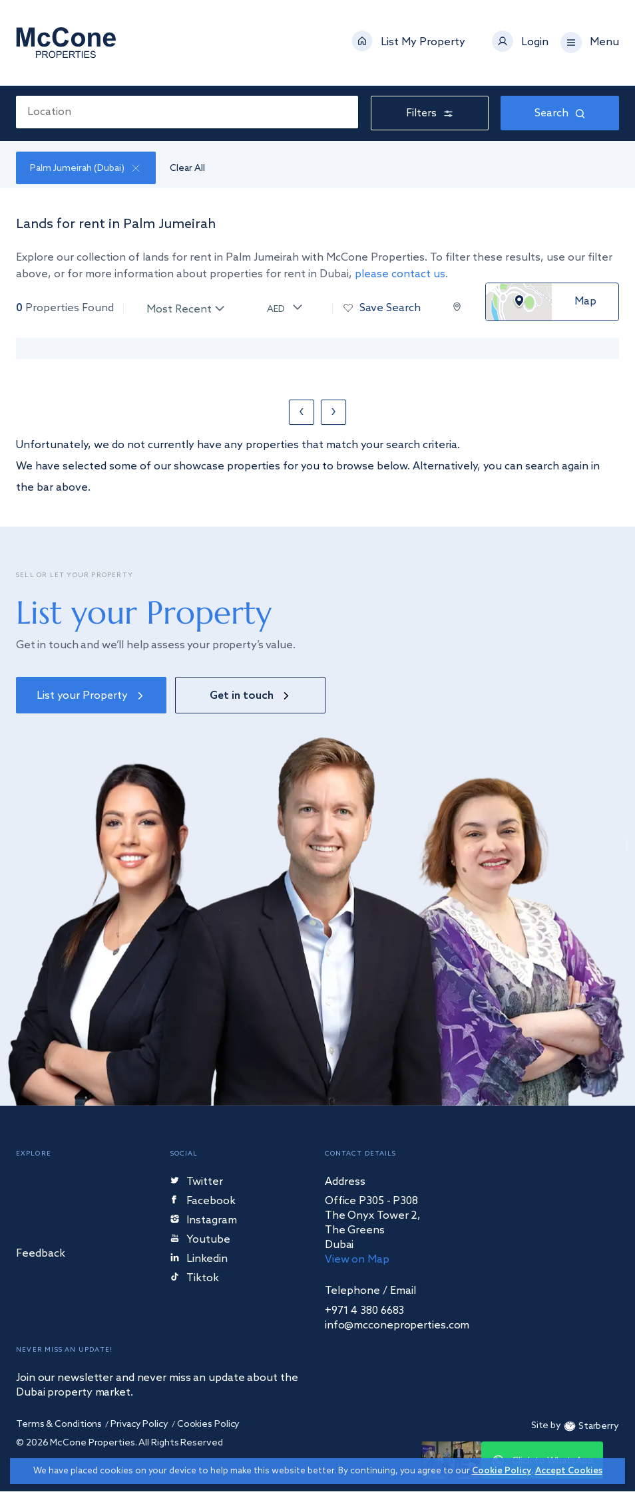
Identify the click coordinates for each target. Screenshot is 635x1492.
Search (560, 113)
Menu (604, 42)
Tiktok (194, 1279)
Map (585, 302)
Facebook (204, 1201)
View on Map (357, 1260)
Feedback (40, 1254)
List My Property (423, 42)
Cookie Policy (501, 1471)
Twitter (196, 1182)
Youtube (200, 1240)
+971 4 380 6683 (365, 1311)
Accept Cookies (568, 1471)
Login (534, 42)
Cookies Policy (210, 1425)
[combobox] (187, 112)
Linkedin (199, 1259)
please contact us (400, 274)
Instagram (203, 1221)
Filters (429, 113)
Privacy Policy (140, 1425)
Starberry (590, 1426)
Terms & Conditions (59, 1425)
